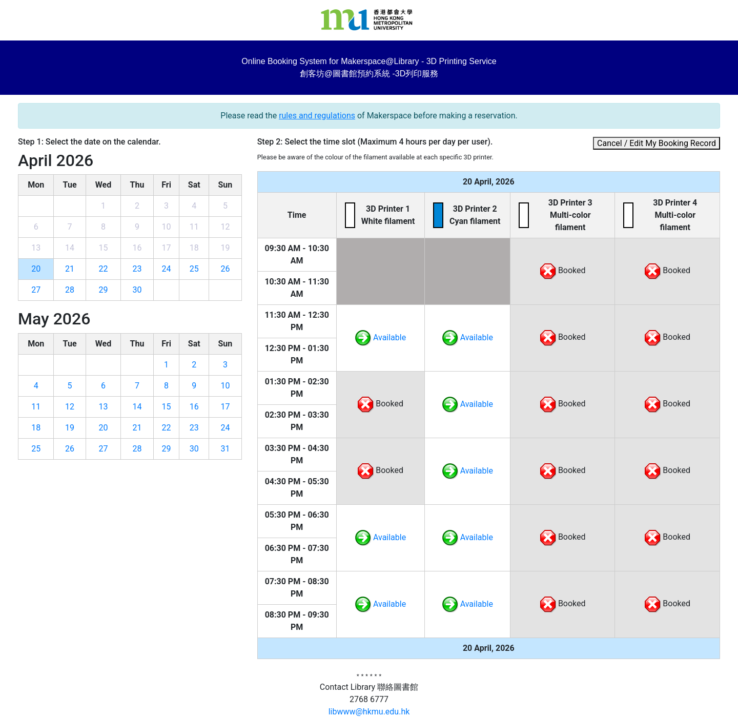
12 (69, 407)
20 (35, 269)
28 (69, 290)
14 (137, 407)
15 (166, 407)
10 (225, 386)
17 (225, 407)
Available (380, 337)
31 (225, 449)
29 (103, 290)
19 (69, 428)
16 (194, 407)
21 (69, 269)
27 (35, 290)
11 (35, 407)
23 (137, 269)
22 (103, 269)
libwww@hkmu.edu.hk (369, 711)
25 (194, 269)
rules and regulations (317, 115)
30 (137, 290)
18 (35, 428)
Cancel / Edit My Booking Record (656, 143)
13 (103, 407)
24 (166, 269)
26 (225, 269)
